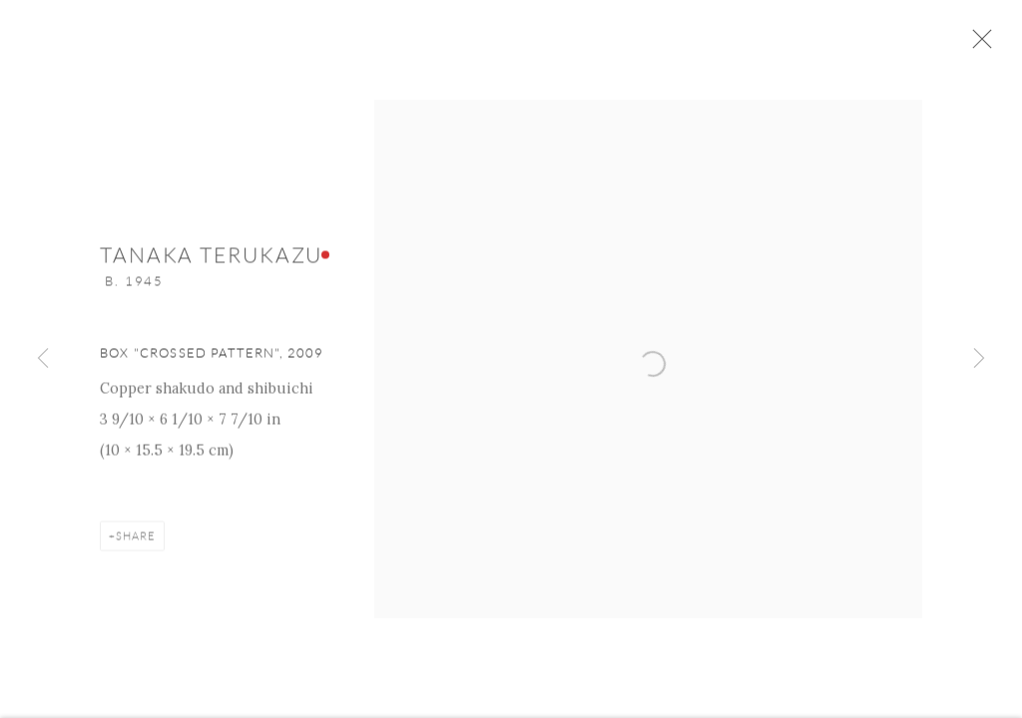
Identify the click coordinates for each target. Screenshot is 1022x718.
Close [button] (979, 45)
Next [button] (979, 359)
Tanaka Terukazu (211, 259)
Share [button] (136, 540)
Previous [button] (43, 359)
